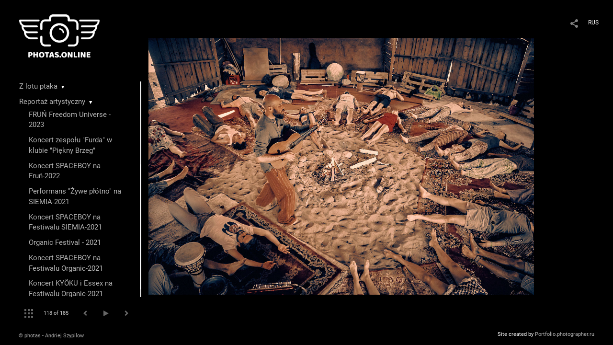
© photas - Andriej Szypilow (51, 336)
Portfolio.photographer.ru (564, 334)
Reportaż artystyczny (52, 101)
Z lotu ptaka (38, 86)
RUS (593, 22)
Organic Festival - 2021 (65, 242)
